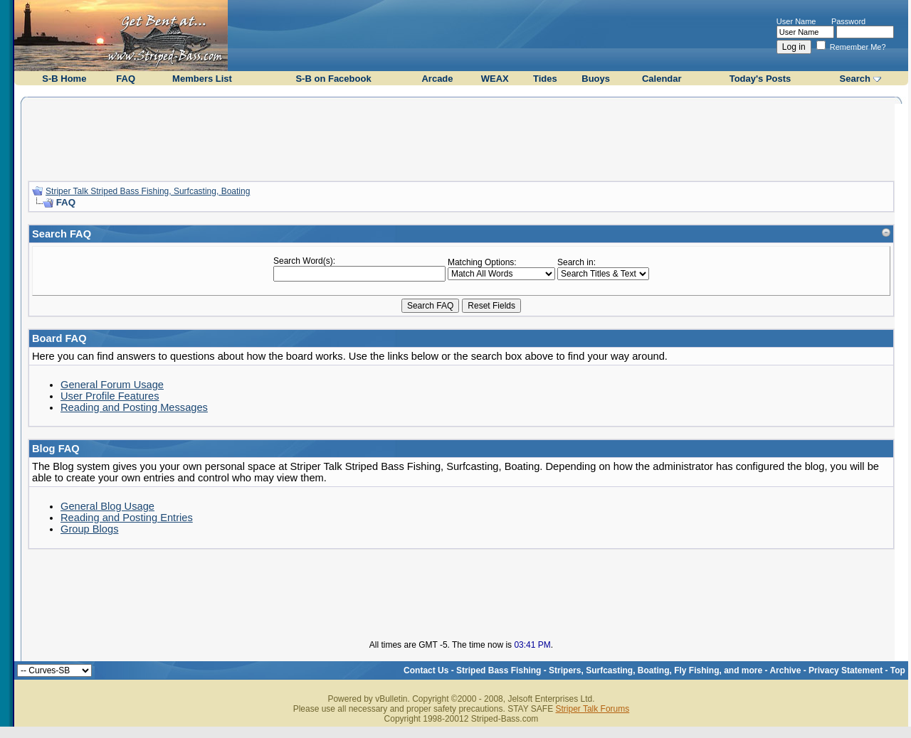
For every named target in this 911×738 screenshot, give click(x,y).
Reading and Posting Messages (134, 407)
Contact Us (426, 670)
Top (897, 670)
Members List (202, 78)
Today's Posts (760, 78)
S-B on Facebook (333, 78)
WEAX (495, 78)
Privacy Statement (846, 670)
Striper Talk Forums (592, 709)
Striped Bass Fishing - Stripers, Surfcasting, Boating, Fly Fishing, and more (609, 670)
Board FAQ (59, 338)
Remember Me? (851, 47)
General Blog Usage (107, 506)
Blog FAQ (56, 448)
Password (848, 21)
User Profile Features (109, 396)
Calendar (662, 78)
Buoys (595, 78)
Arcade (437, 78)
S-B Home (64, 78)
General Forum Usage (112, 384)
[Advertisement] (461, 137)
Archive (785, 670)
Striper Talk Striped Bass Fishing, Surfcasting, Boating (148, 191)
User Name (796, 21)
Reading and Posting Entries (126, 517)
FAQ (125, 78)
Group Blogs (89, 529)
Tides (545, 78)
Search (855, 78)
